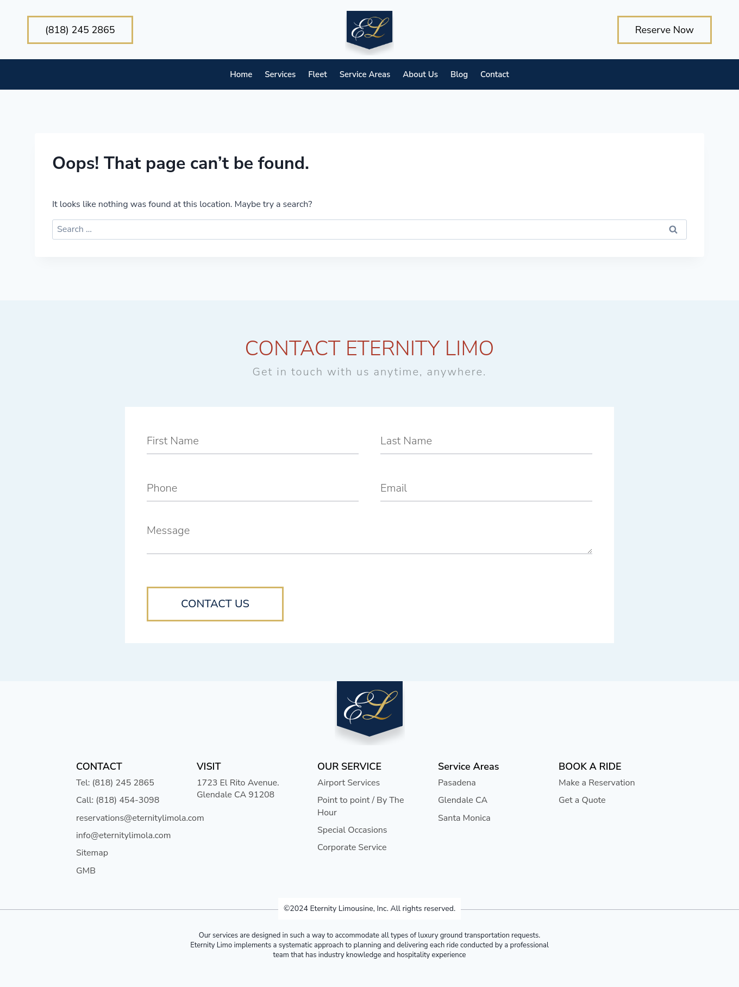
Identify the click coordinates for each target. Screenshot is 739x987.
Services (280, 74)
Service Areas (365, 74)
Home (241, 74)
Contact (494, 74)
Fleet (317, 74)
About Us (420, 74)
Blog (459, 74)
